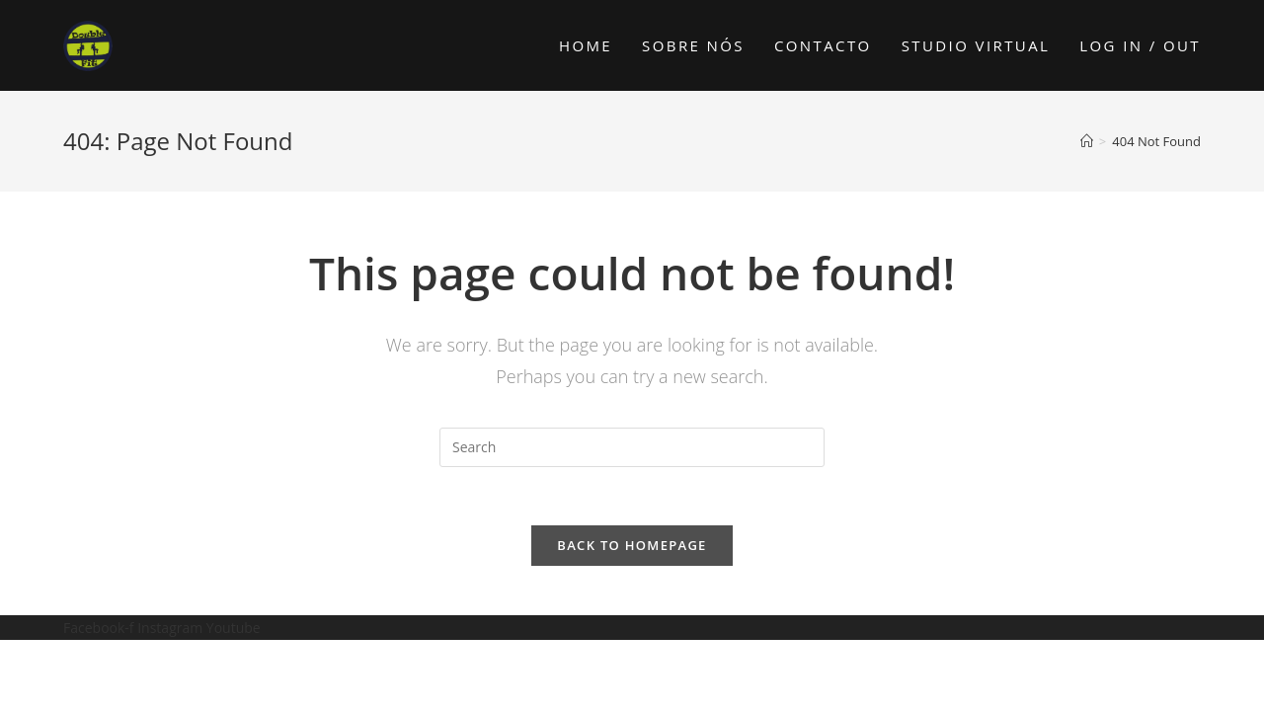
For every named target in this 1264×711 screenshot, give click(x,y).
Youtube (233, 628)
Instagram (171, 628)
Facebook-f (100, 628)
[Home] (1086, 141)
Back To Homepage (631, 546)
